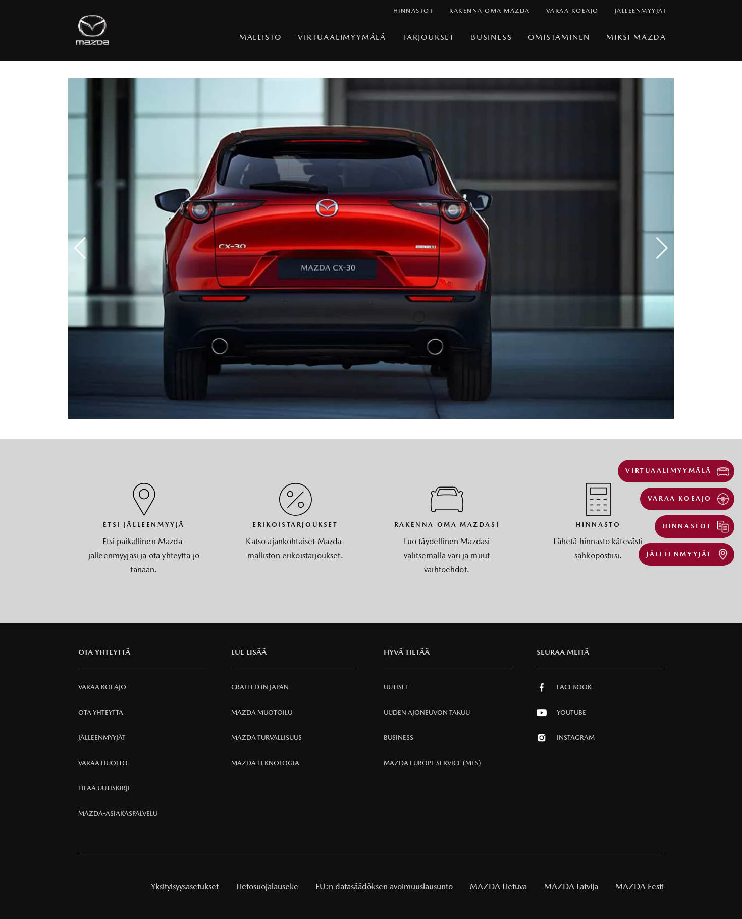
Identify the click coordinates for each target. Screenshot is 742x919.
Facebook (564, 687)
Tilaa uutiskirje (104, 788)
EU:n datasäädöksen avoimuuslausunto (384, 886)
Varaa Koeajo (102, 687)
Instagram (566, 738)
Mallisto (260, 37)
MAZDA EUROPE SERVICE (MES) (432, 763)
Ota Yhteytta (100, 712)
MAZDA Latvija (571, 886)
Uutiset (396, 687)
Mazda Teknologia (265, 763)
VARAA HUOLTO (103, 763)
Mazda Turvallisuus (266, 737)
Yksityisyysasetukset (185, 886)
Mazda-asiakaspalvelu (117, 813)
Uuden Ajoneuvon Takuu (427, 712)
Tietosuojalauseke (267, 886)
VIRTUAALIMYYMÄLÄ (342, 37)
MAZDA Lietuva (498, 886)
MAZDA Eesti (639, 886)
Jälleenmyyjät (102, 737)
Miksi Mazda (636, 37)
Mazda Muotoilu (261, 712)
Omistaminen (559, 37)
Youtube (561, 713)
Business (491, 37)
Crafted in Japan (260, 687)
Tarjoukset (428, 37)
